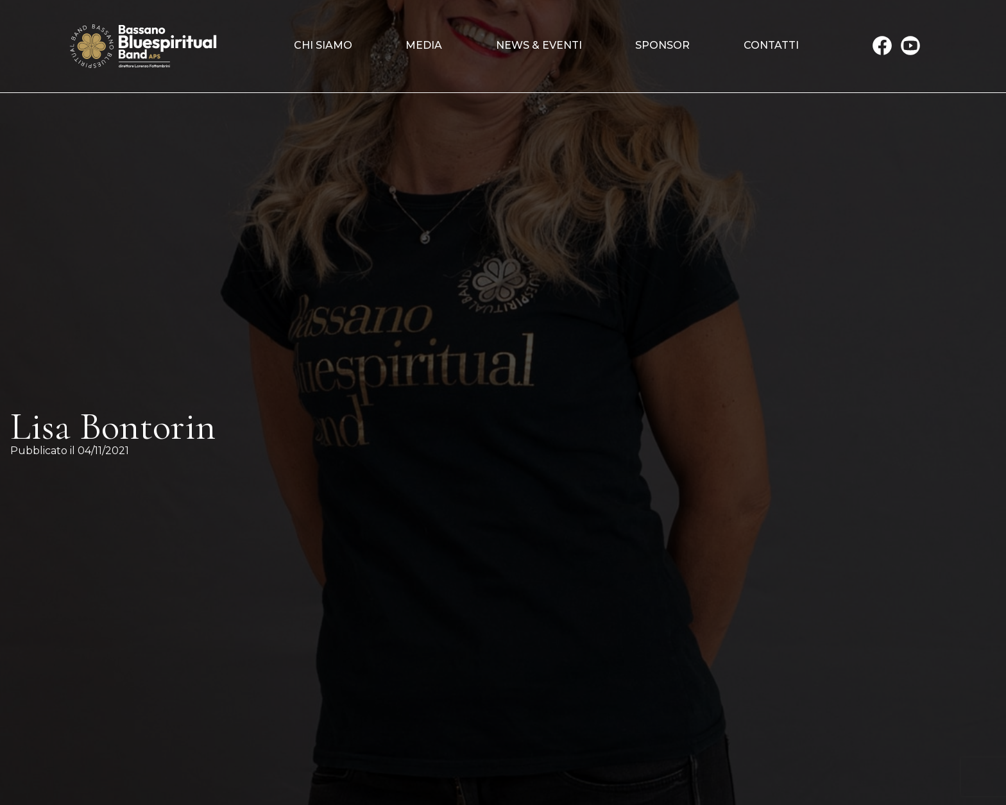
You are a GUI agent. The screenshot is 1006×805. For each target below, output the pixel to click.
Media (423, 45)
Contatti (771, 45)
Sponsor (662, 45)
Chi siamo (323, 45)
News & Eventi (539, 45)
